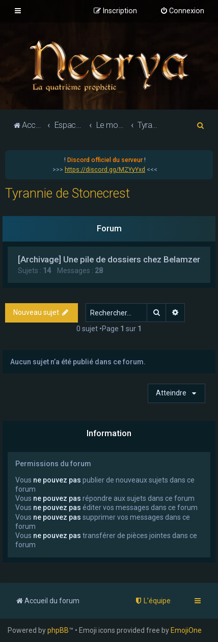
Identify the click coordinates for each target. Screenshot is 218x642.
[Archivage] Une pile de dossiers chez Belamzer (109, 259)
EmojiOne (186, 630)
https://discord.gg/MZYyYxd (105, 169)
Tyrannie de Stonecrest (67, 193)
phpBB (58, 630)
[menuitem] (182, 11)
